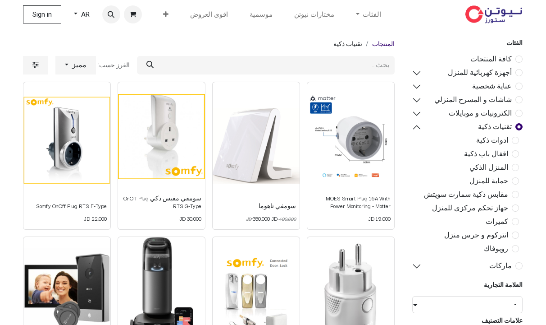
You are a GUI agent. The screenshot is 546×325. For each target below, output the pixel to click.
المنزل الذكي (488, 167)
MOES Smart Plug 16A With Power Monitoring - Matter (358, 201)
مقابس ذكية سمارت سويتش (466, 194)
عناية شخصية (492, 86)
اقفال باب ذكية (486, 153)
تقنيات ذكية (495, 126)
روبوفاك (496, 248)
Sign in (42, 14)
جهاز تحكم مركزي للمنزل (470, 208)
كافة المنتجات (491, 59)
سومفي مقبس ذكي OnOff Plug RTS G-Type (162, 201)
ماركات (500, 265)
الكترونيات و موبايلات (480, 113)
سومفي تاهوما (277, 205)
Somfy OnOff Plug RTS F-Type (71, 205)
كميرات (497, 221)
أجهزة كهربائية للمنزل (480, 72)
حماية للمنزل (488, 180)
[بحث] (150, 65)
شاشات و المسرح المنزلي (473, 99)
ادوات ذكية (492, 140)
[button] (111, 14)
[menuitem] (314, 14)
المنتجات (383, 43)
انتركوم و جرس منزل (476, 235)
